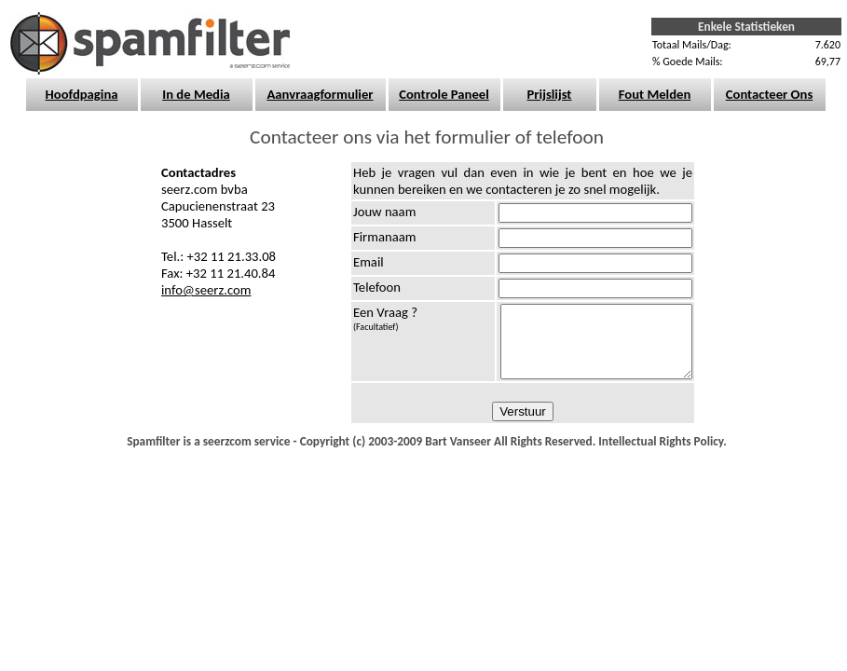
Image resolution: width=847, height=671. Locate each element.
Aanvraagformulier (319, 94)
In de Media (196, 94)
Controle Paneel (444, 94)
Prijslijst (549, 94)
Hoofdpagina (82, 94)
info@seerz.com (206, 289)
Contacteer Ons (769, 94)
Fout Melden (655, 94)
